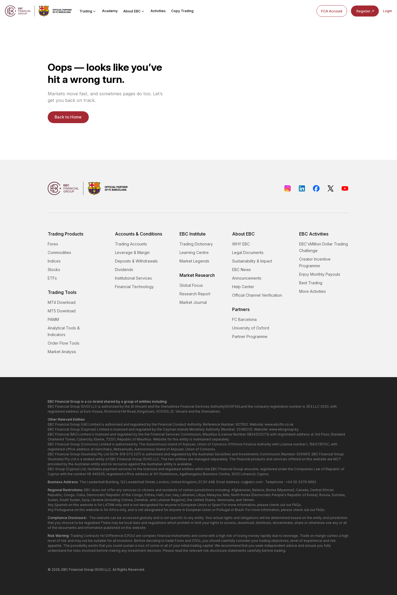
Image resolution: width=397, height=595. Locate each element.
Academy (110, 11)
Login (387, 11)
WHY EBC (241, 244)
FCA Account (331, 11)
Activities (158, 11)
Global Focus (191, 285)
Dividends (124, 269)
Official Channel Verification (257, 295)
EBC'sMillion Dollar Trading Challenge (323, 247)
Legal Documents (248, 252)
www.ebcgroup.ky (284, 429)
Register (365, 11)
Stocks (54, 269)
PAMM (53, 319)
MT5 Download (62, 311)
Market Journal (193, 302)
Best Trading (310, 282)
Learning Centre (194, 252)
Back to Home (68, 117)
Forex (53, 244)
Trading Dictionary (196, 244)
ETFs (52, 278)
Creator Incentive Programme (315, 262)
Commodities (59, 252)
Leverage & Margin (132, 252)
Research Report (194, 293)
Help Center (243, 286)
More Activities (312, 291)
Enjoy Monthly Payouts (319, 274)
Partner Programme (249, 336)
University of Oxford (250, 328)
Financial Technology (134, 286)
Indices (54, 261)
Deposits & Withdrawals (136, 261)
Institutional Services (133, 278)
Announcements (246, 278)
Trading (87, 11)
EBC (64, 569)
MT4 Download (62, 302)
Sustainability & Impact (252, 261)
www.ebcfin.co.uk (279, 424)
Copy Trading (182, 11)
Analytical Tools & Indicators (64, 331)
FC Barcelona (244, 319)
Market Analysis (62, 351)
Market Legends (194, 261)
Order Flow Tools (63, 343)
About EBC (134, 11)
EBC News (241, 269)
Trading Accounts (131, 244)
